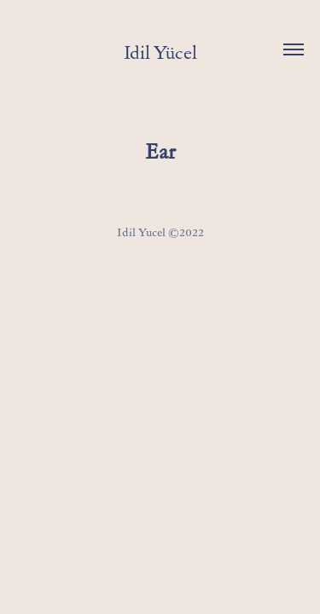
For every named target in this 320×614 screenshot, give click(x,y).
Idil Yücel (160, 52)
